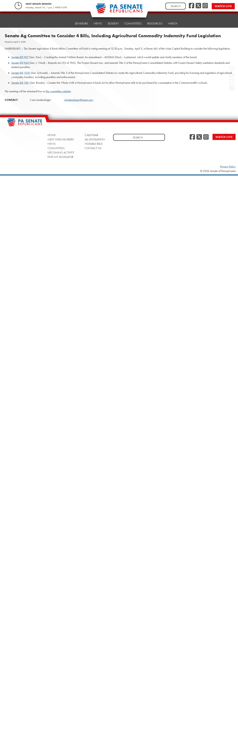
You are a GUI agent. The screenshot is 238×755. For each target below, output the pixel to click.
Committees (132, 20)
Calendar (91, 135)
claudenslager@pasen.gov (78, 100)
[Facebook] (191, 6)
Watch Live (223, 6)
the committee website (58, 91)
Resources (154, 19)
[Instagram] (205, 6)
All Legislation (95, 139)
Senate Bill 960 (20, 63)
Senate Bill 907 (20, 57)
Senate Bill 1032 (20, 73)
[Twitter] (198, 6)
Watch (172, 18)
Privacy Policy (228, 166)
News (98, 21)
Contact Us (93, 148)
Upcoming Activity (61, 152)
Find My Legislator (60, 157)
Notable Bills (93, 144)
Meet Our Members (61, 139)
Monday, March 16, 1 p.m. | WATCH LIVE (46, 7)
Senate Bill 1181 (20, 83)
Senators (81, 22)
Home (65, 23)
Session (113, 21)
